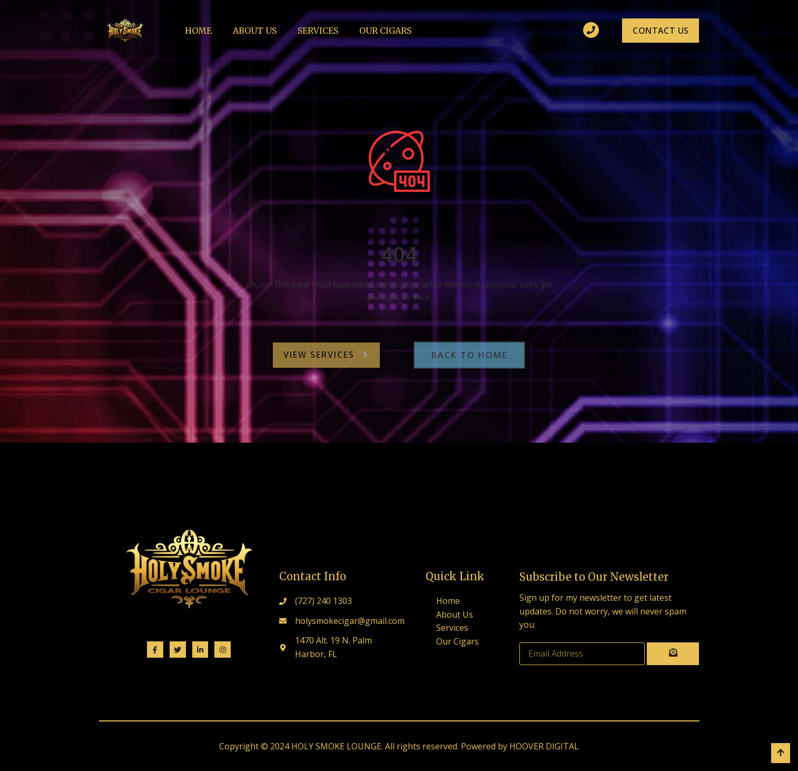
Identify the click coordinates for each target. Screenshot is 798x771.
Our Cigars (385, 30)
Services (318, 30)
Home (198, 30)
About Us (255, 30)
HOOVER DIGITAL (544, 746)
